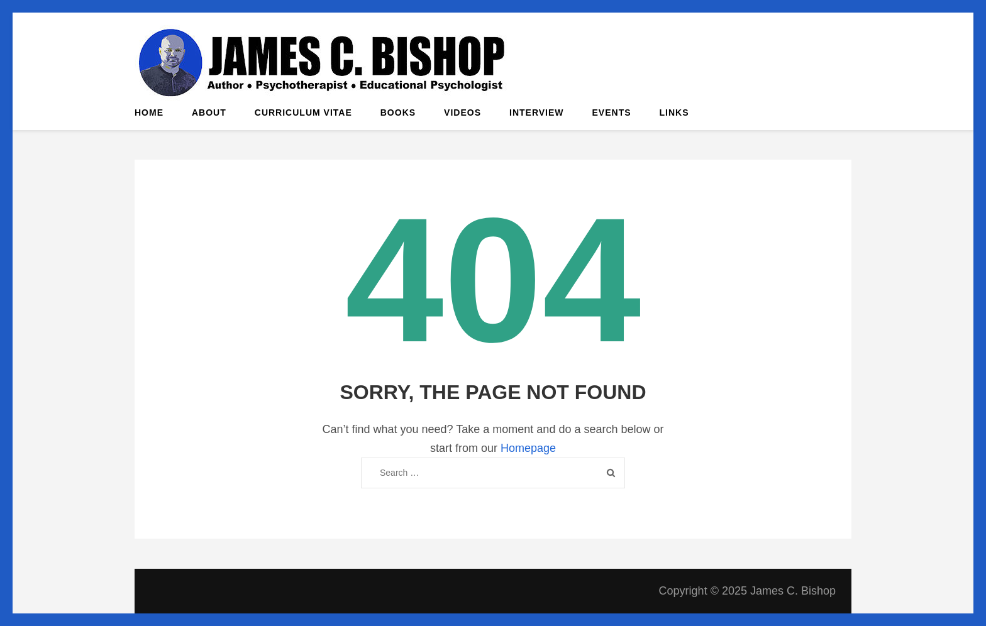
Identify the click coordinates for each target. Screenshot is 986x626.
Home (149, 112)
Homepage (528, 448)
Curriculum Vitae (303, 112)
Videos (462, 112)
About (209, 112)
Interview (536, 112)
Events (611, 112)
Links (674, 112)
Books (398, 112)
